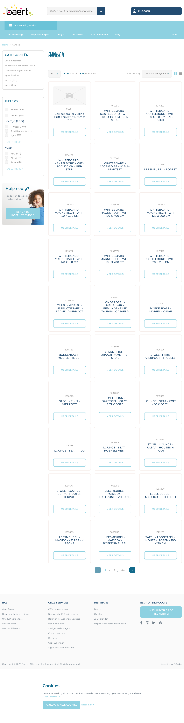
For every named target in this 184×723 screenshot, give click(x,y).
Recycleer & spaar (40, 34)
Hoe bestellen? (56, 623)
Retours (52, 638)
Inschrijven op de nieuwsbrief (161, 612)
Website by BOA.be (171, 664)
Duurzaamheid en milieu (15, 614)
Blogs (60, 34)
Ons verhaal (77, 34)
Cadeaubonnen (56, 643)
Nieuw (17, 109)
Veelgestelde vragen (59, 628)
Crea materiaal (13, 60)
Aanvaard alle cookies (61, 704)
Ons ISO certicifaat (12, 619)
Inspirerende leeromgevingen (110, 623)
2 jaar (13, 135)
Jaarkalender (101, 619)
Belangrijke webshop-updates (64, 619)
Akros (14, 158)
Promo (17, 115)
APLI (13, 153)
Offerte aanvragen (58, 609)
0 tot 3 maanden (20, 131)
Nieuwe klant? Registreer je (63, 614)
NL (174, 34)
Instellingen (87, 704)
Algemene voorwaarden (61, 647)
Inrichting (10, 85)
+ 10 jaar (15, 126)
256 (123, 570)
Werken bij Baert (11, 628)
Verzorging (11, 80)
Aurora (14, 162)
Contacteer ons (99, 34)
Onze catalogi (15, 34)
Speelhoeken (12, 75)
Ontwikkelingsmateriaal (18, 70)
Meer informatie (52, 696)
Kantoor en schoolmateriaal (20, 65)
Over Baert (8, 609)
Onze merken (9, 623)
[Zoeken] (72, 11)
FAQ (117, 34)
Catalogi (98, 614)
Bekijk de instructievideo (23, 213)
